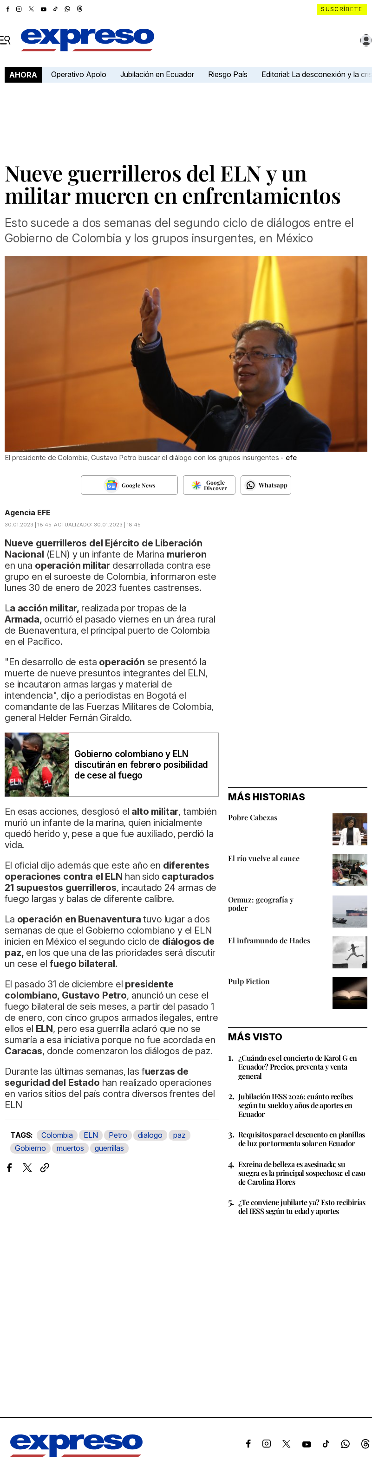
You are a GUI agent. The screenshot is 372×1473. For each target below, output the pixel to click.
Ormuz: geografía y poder (261, 904)
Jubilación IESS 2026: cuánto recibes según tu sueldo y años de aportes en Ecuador (295, 1105)
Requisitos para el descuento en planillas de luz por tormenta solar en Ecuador (301, 1138)
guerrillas (109, 1148)
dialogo (150, 1135)
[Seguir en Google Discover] (209, 485)
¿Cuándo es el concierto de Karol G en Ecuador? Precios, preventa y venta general (297, 1066)
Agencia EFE (28, 512)
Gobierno (30, 1148)
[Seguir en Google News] (129, 485)
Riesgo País (228, 74)
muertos (70, 1148)
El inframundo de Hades (269, 940)
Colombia (57, 1135)
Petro (118, 1135)
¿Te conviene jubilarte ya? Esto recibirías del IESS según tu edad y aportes (301, 1206)
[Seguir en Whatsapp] (266, 485)
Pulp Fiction (249, 981)
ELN (91, 1135)
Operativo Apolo (78, 74)
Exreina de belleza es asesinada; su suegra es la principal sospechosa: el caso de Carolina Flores (301, 1173)
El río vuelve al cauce (264, 858)
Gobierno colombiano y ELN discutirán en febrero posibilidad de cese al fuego (141, 765)
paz (179, 1135)
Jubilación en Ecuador (157, 74)
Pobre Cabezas (252, 817)
